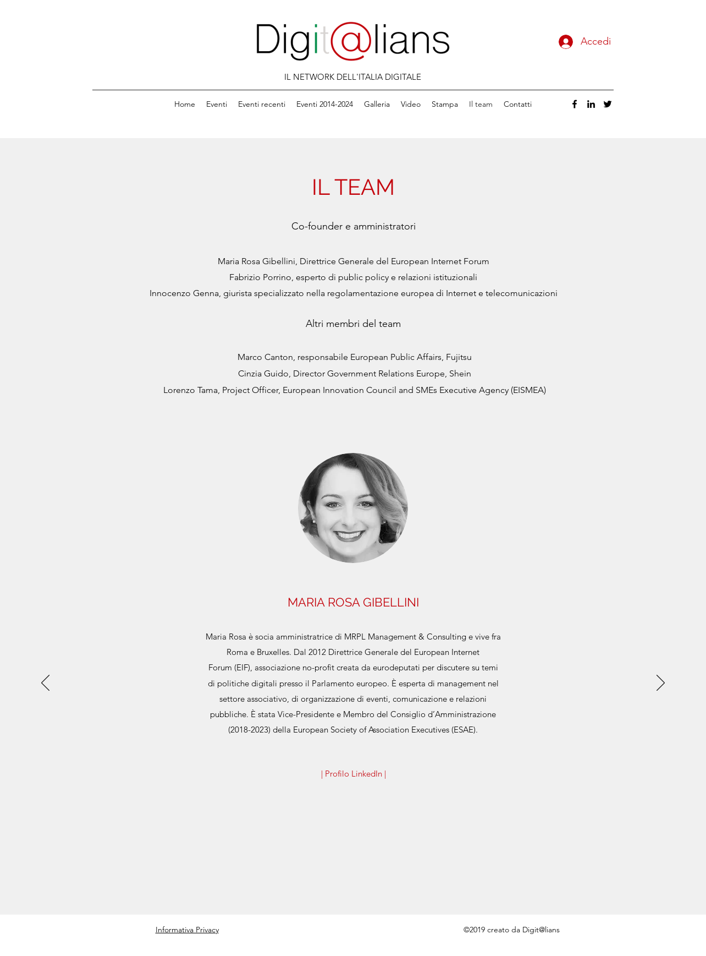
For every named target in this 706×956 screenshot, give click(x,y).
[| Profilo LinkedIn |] (353, 774)
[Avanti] (661, 683)
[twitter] (607, 104)
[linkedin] (591, 104)
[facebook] (574, 104)
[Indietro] (45, 683)
